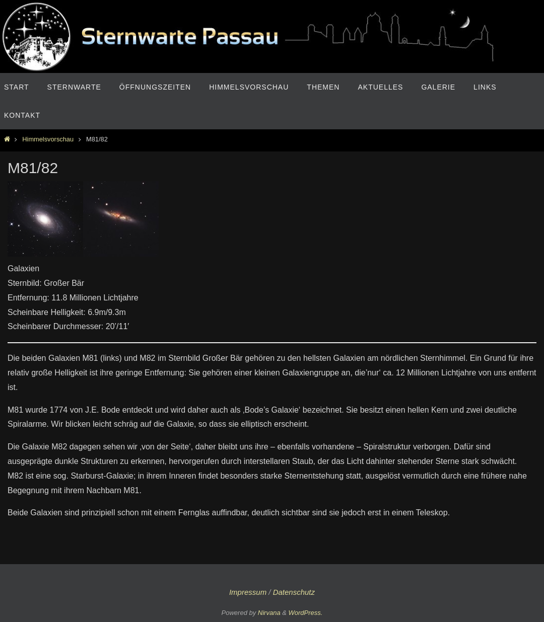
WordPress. (306, 612)
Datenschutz (294, 592)
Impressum (247, 592)
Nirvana (269, 612)
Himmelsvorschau (48, 139)
